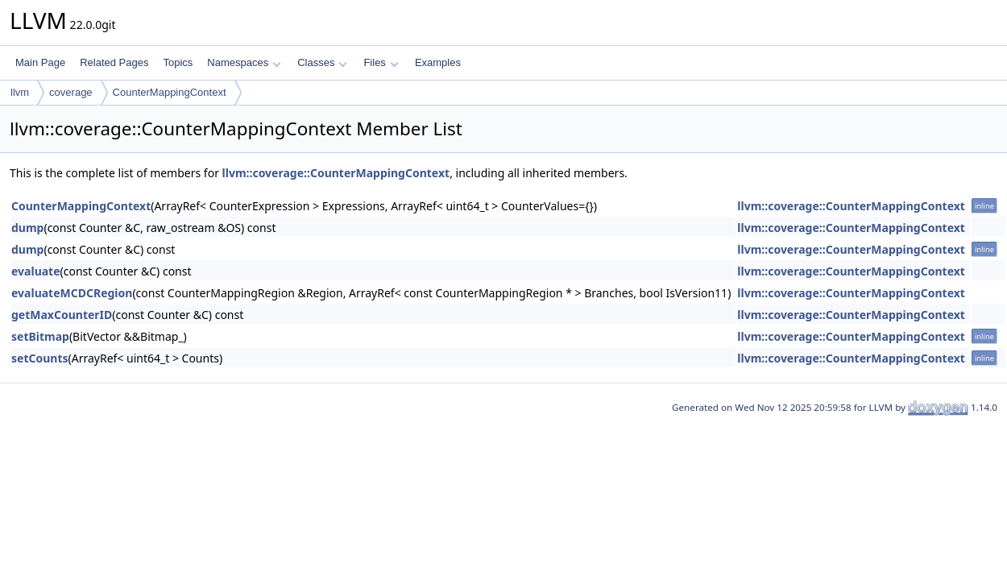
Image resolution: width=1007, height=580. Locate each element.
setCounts (39, 358)
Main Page (40, 62)
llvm (19, 92)
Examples (438, 62)
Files (380, 62)
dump (27, 227)
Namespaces (243, 62)
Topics (178, 62)
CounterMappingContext (169, 92)
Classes (322, 62)
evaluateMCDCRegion (71, 292)
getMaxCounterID (61, 314)
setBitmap (40, 336)
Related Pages (114, 62)
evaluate (35, 271)
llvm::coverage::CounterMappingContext (336, 172)
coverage (70, 92)
